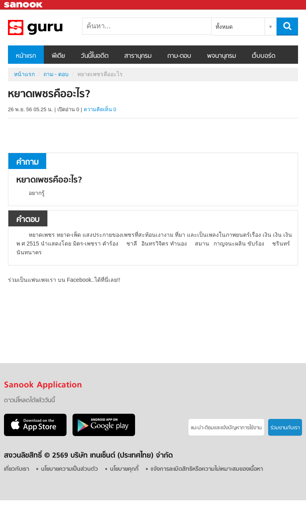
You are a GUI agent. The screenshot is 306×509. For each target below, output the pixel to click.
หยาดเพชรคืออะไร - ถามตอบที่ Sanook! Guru (50, 27)
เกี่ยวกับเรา (16, 469)
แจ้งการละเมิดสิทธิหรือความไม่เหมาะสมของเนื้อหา (207, 469)
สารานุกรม (137, 56)
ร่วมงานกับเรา (285, 428)
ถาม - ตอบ (56, 74)
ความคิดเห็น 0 (100, 109)
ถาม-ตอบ (179, 56)
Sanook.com (24, 5)
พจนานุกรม (221, 56)
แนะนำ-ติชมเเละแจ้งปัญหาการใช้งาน (226, 428)
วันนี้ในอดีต (94, 56)
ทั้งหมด (224, 27)
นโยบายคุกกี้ (124, 469)
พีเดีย (58, 56)
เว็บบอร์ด (263, 56)
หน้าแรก (26, 56)
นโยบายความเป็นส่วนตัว (69, 469)
